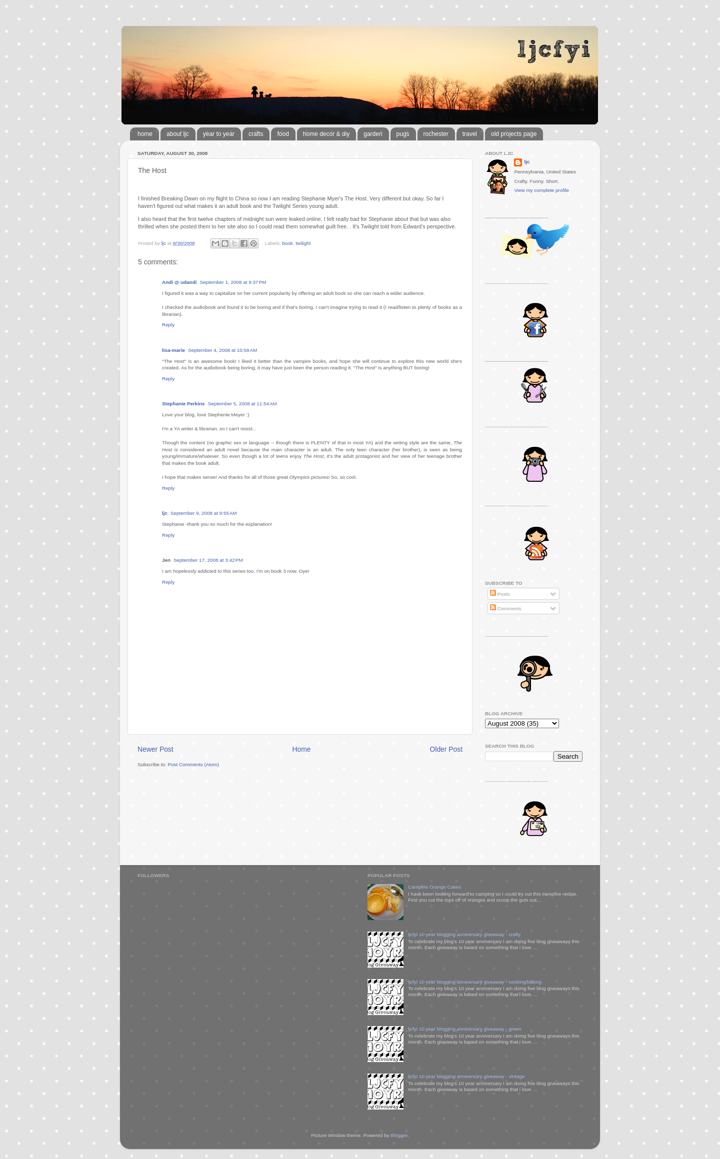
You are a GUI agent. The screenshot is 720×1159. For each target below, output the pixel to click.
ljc (165, 513)
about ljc (177, 133)
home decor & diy (326, 133)
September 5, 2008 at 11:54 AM (242, 403)
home (145, 133)
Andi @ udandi (179, 282)
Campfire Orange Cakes (434, 887)
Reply (168, 324)
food (282, 133)
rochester (436, 133)
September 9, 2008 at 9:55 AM (203, 513)
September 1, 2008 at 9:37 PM (233, 282)
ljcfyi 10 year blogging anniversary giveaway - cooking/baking (475, 982)
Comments (505, 608)
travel (469, 133)
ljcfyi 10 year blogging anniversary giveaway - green (465, 1029)
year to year (218, 133)
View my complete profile (541, 190)
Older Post (446, 749)
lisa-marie (173, 350)
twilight (303, 243)
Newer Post (156, 749)
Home (301, 749)
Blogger (399, 1135)
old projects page (513, 133)
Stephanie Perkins (183, 403)
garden (373, 133)
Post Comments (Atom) (193, 764)
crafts (255, 133)
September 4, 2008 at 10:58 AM (222, 350)
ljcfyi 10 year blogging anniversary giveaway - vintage (466, 1076)
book (287, 243)
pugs (403, 133)
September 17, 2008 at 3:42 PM (208, 560)
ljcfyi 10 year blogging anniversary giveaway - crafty (464, 934)
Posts (500, 594)
